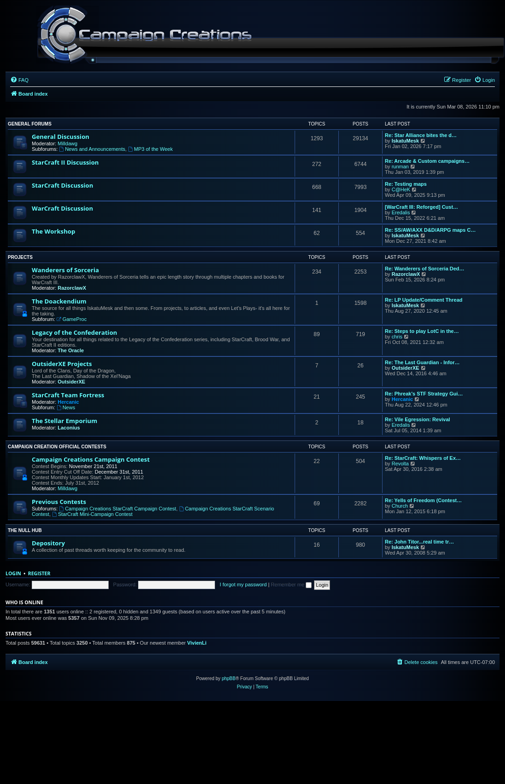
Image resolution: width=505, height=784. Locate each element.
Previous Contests (59, 502)
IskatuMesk (405, 140)
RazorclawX (72, 288)
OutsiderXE (71, 381)
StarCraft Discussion (62, 185)
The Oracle (71, 350)
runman (400, 166)
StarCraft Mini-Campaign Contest (92, 514)
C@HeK (401, 189)
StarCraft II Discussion (65, 162)
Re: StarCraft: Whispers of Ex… (423, 458)
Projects (20, 257)
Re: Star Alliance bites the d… (421, 135)
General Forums (30, 123)
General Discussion (60, 136)
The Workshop (53, 231)
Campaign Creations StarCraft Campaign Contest (117, 508)
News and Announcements (92, 149)
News (66, 407)
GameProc (72, 319)
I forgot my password (243, 584)
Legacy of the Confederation (74, 332)
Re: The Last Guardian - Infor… (422, 362)
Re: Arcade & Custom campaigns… (427, 161)
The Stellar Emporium (64, 421)
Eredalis (401, 212)
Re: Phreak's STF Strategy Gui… (424, 393)
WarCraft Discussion (62, 208)
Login (13, 573)
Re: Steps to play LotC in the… (422, 331)
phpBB (229, 678)
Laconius (69, 427)
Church (400, 506)
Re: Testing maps (406, 184)
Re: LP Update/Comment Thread (424, 300)
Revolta (400, 463)
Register (39, 573)
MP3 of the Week (150, 149)
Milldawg (67, 143)
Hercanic (68, 402)
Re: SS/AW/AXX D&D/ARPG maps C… (430, 230)
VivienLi (197, 643)
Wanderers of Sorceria (65, 270)
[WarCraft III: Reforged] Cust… (421, 207)
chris (397, 336)
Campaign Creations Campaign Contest (91, 459)
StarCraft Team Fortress (68, 395)
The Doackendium (59, 301)
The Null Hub (25, 530)
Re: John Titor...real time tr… (419, 541)
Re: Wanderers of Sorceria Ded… (424, 268)
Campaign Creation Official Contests (57, 446)
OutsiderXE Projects (62, 364)
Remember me (291, 584)
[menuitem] (19, 80)
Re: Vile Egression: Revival (417, 419)
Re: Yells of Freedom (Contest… (423, 500)
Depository (48, 543)
